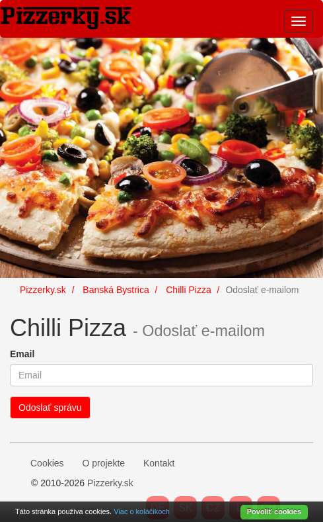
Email (22, 354)
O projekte (103, 463)
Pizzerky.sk (110, 483)
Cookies (47, 463)
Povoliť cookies (274, 511)
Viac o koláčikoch (142, 511)
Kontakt (158, 463)
